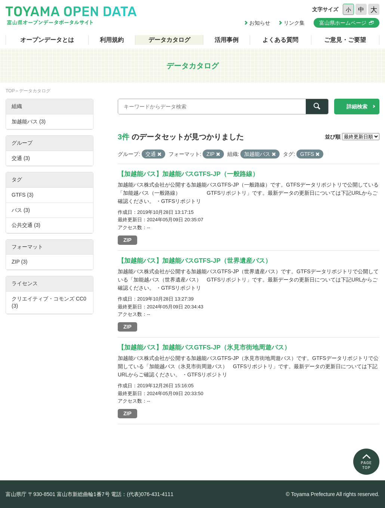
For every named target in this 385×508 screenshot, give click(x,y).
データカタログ (169, 40)
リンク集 (294, 22)
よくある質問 (280, 40)
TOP (10, 91)
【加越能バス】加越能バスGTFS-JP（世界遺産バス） (194, 260)
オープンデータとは (47, 40)
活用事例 (226, 40)
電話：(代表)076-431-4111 (142, 494)
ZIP (127, 240)
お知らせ (259, 22)
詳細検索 (356, 107)
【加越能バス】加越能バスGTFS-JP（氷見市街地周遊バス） (204, 347)
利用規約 (112, 40)
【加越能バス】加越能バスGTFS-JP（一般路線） (188, 174)
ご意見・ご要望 (345, 40)
